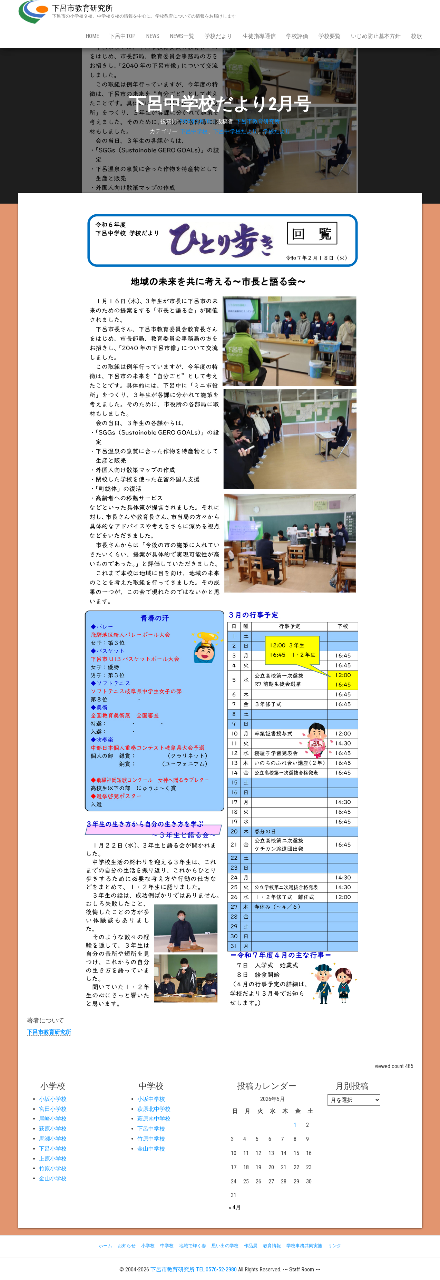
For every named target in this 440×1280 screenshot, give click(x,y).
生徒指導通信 (259, 36)
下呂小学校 (53, 1148)
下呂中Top (122, 36)
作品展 (250, 1245)
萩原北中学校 (153, 1109)
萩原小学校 (53, 1128)
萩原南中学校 (153, 1118)
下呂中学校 (194, 131)
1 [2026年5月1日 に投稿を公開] (295, 1125)
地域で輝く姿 (192, 1245)
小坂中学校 (151, 1099)
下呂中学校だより (235, 131)
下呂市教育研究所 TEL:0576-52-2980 (193, 1269)
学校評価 (297, 36)
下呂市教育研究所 (82, 8)
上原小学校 (53, 1158)
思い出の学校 (225, 1245)
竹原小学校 (53, 1168)
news (152, 36)
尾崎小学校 (53, 1118)
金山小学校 (53, 1178)
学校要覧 (330, 36)
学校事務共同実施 (304, 1245)
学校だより (218, 36)
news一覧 (182, 36)
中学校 (167, 1245)
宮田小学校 (53, 1109)
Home (92, 36)
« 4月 (235, 1207)
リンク (334, 1245)
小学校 (148, 1245)
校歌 (416, 36)
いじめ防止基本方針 (376, 36)
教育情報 (272, 1245)
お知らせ (127, 1245)
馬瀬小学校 (53, 1138)
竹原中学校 (151, 1138)
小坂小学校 (53, 1099)
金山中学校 (151, 1148)
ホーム (105, 1245)
